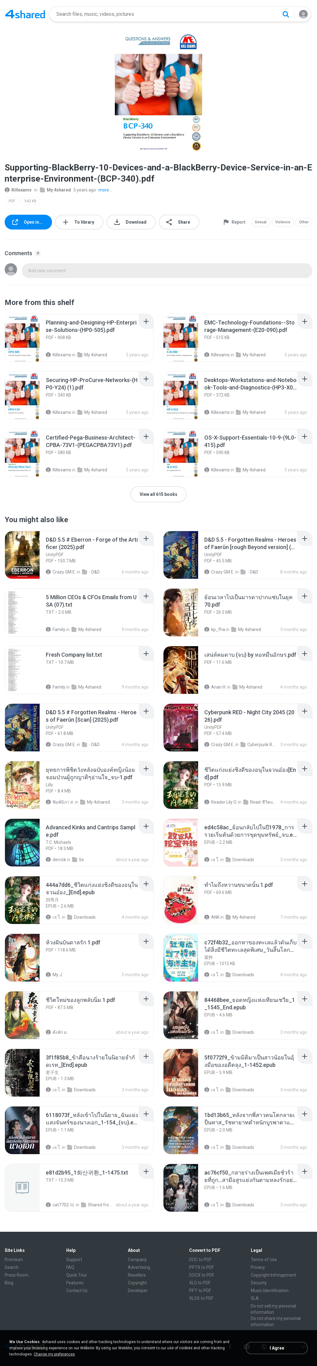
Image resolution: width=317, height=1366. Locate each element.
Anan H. (215, 687)
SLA (255, 1298)
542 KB (30, 201)
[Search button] (285, 14)
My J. (54, 974)
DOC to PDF (200, 1259)
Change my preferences (54, 1354)
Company (137, 1259)
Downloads (240, 859)
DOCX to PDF (201, 1275)
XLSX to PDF (201, 1298)
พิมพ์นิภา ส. (60, 802)
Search (12, 1267)
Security (259, 1282)
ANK (211, 917)
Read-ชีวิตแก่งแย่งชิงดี (260, 802)
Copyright (137, 1282)
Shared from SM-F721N (98, 1204)
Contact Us (77, 1290)
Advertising (139, 1267)
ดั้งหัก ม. (56, 1032)
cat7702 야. (60, 1204)
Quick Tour (76, 1275)
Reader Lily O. (220, 802)
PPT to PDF (200, 1290)
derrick (56, 859)
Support (74, 1259)
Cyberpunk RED (258, 744)
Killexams (18, 189)
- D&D (91, 571)
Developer (138, 1290)
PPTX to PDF (201, 1267)
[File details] (29, 338)
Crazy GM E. (61, 571)
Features (75, 1282)
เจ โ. (211, 859)
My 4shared (55, 189)
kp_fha (214, 629)
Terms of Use (264, 1259)
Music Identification (270, 1290)
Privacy (258, 1267)
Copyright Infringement (273, 1275)
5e (78, 859)
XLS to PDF (200, 1282)
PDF (12, 201)
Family (55, 629)
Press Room (16, 1275)
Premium (14, 1259)
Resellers (137, 1275)
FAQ (70, 1267)
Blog (9, 1282)
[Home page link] (25, 14)
